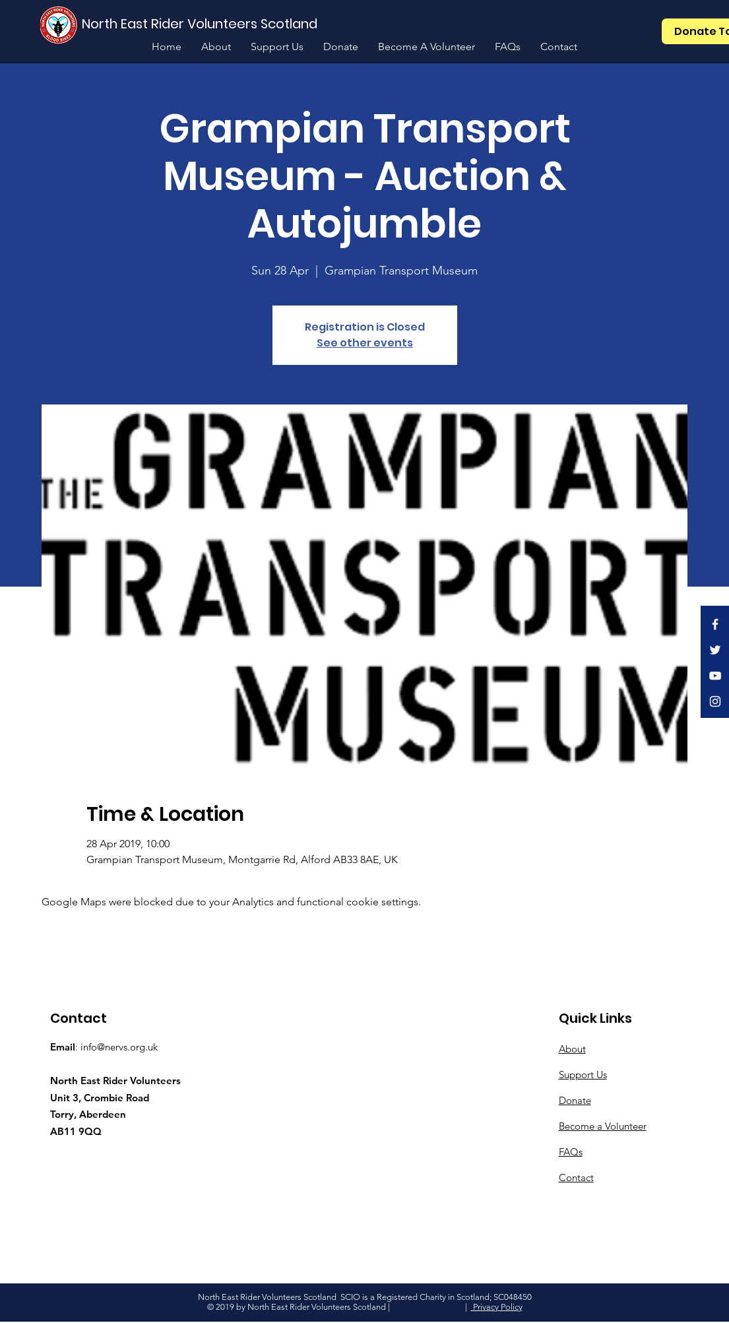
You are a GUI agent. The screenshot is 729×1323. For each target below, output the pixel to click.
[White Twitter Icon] (715, 650)
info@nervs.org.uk (119, 1047)
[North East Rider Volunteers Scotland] (201, 23)
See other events (365, 342)
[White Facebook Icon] (715, 624)
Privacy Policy (497, 1307)
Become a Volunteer (603, 1126)
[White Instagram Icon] (715, 701)
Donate (575, 1100)
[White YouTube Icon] (715, 675)
